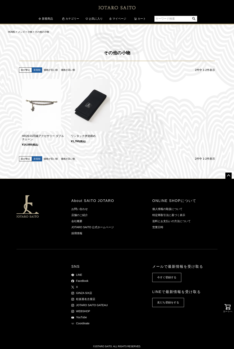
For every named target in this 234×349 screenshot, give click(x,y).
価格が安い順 (51, 70)
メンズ (21, 32)
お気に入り (94, 18)
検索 (194, 19)
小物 (29, 32)
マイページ (117, 18)
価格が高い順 (68, 70)
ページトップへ (228, 176)
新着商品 (45, 18)
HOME (11, 32)
